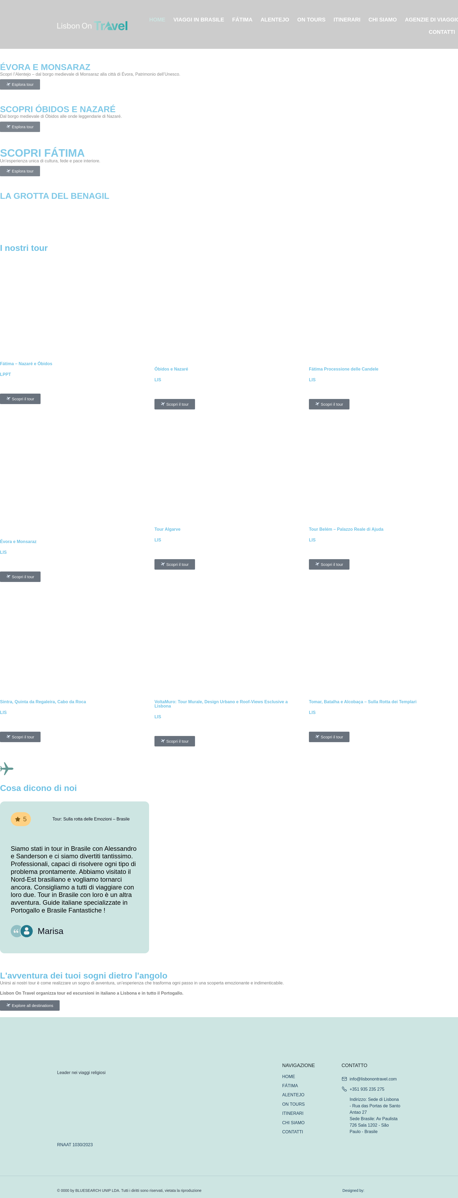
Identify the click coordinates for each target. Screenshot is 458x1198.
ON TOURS (311, 20)
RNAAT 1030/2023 (75, 1144)
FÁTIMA (242, 20)
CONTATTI (442, 32)
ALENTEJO (275, 20)
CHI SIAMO (383, 20)
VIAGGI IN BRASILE (198, 20)
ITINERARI (347, 20)
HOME (157, 20)
